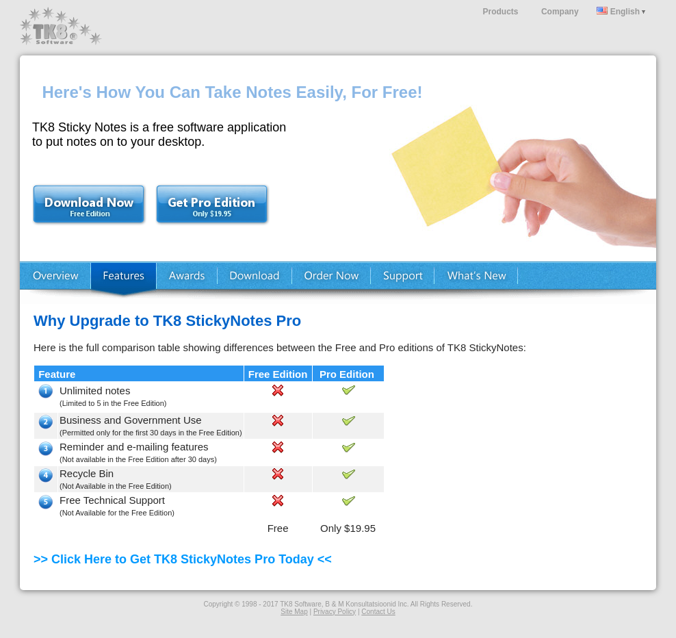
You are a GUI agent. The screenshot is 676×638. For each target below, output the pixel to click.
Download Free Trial (95, 201)
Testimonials (187, 282)
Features (123, 282)
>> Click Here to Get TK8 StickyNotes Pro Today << (183, 559)
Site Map (294, 611)
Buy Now (331, 282)
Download (255, 282)
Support (402, 282)
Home (55, 282)
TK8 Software (61, 26)
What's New (476, 282)
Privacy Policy (334, 611)
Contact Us (378, 611)
